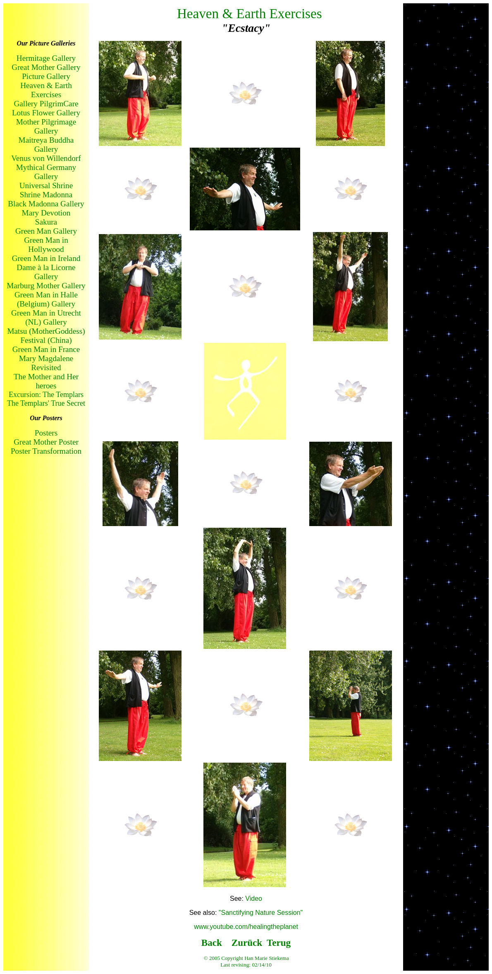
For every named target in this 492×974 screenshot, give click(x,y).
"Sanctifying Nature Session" (261, 912)
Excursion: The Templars (46, 394)
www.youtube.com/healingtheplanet (246, 926)
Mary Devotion (46, 212)
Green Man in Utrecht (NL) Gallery (46, 317)
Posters (46, 432)
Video (253, 898)
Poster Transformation (46, 451)
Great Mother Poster (46, 442)
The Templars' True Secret (46, 403)
